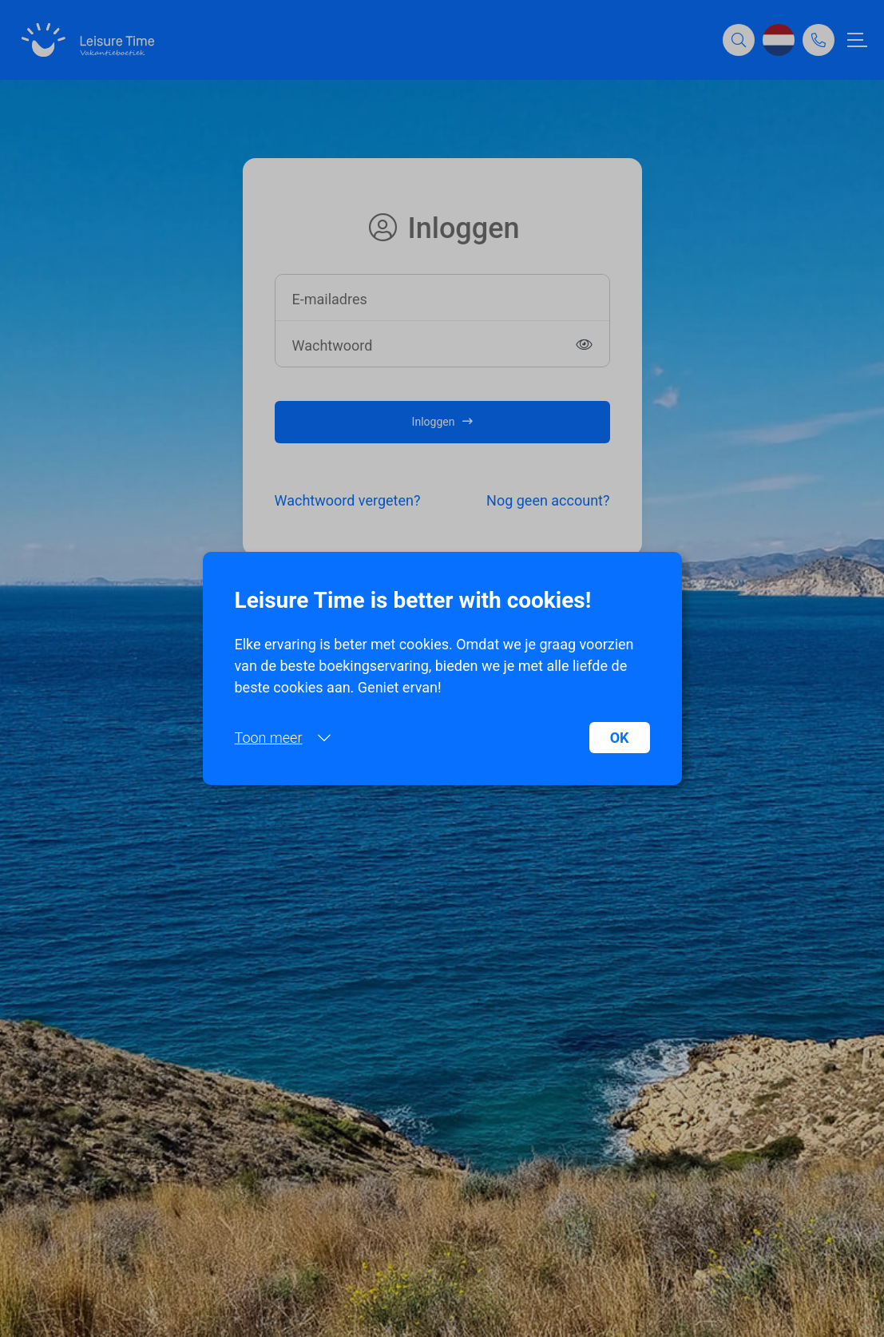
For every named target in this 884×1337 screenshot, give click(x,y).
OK (619, 737)
